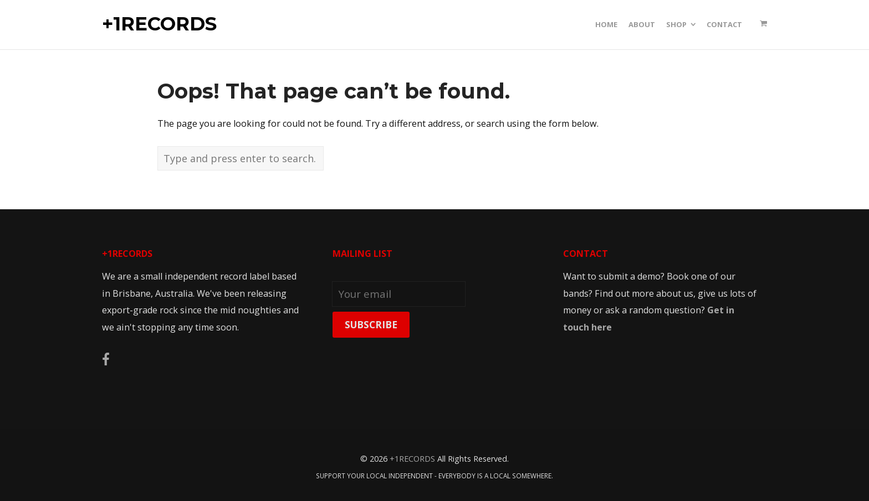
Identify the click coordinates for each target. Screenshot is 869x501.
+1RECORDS (159, 24)
